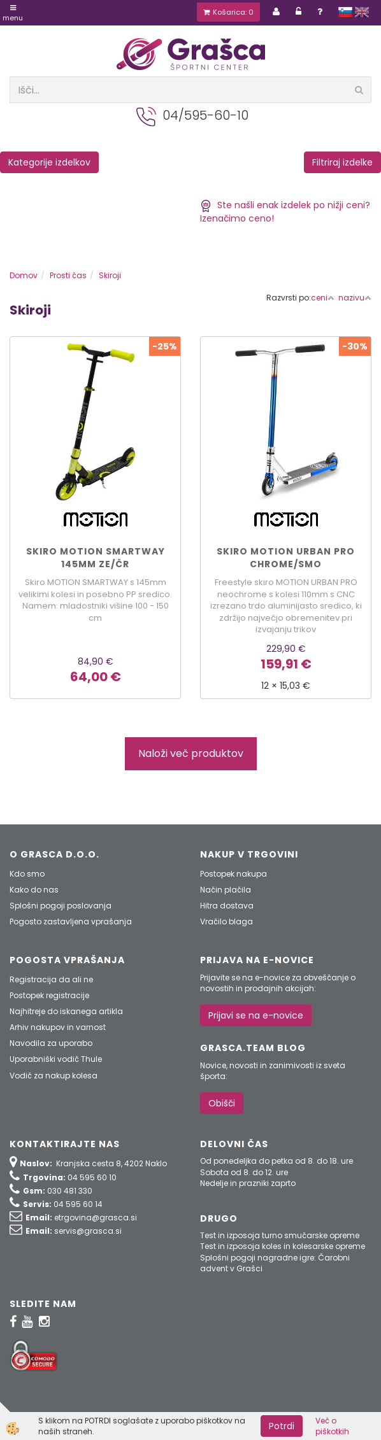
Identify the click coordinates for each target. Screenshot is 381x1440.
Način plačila (225, 889)
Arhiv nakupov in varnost (58, 1027)
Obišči (221, 1103)
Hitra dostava (227, 905)
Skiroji (110, 275)
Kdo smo (27, 873)
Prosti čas (68, 275)
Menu (13, 13)
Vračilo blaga (226, 921)
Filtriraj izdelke (342, 162)
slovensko (345, 12)
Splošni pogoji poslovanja (60, 905)
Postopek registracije (49, 995)
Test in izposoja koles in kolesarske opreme (282, 1246)
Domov (24, 275)
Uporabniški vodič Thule (56, 1059)
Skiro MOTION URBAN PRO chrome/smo (286, 557)
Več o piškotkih (332, 1426)
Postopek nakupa (233, 873)
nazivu (354, 297)
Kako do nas (34, 889)
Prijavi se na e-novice (255, 1015)
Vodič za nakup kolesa (53, 1075)
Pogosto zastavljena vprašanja (71, 921)
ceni (322, 297)
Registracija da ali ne (51, 979)
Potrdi (281, 1426)
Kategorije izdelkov (49, 162)
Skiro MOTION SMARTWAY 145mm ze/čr (95, 557)
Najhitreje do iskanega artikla (66, 1011)
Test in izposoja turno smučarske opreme (279, 1235)
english (362, 12)
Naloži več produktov (190, 753)
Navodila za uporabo (51, 1043)
